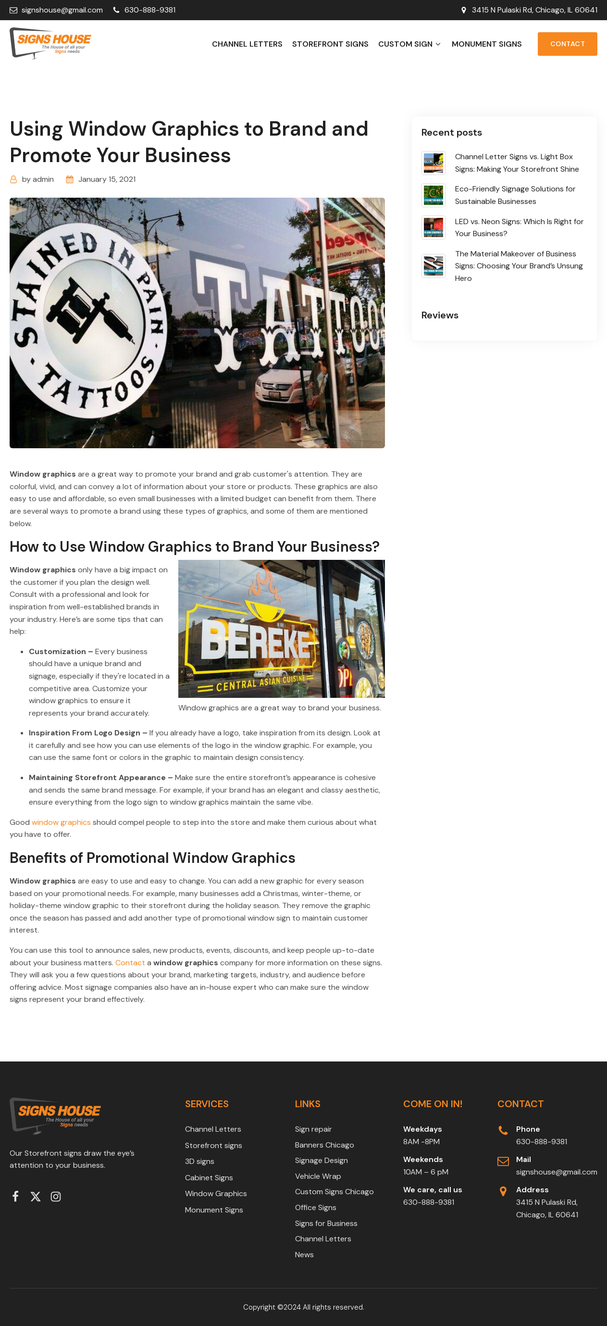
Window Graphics (216, 1193)
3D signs (199, 1161)
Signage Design (321, 1160)
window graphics (61, 822)
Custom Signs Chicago (334, 1192)
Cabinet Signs (209, 1178)
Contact (567, 43)
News (304, 1255)
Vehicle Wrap (318, 1176)
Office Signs (315, 1207)
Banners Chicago (324, 1145)
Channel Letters (247, 44)
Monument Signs (487, 44)
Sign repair (313, 1129)
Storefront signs (330, 44)
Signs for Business (326, 1223)
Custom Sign (410, 44)
